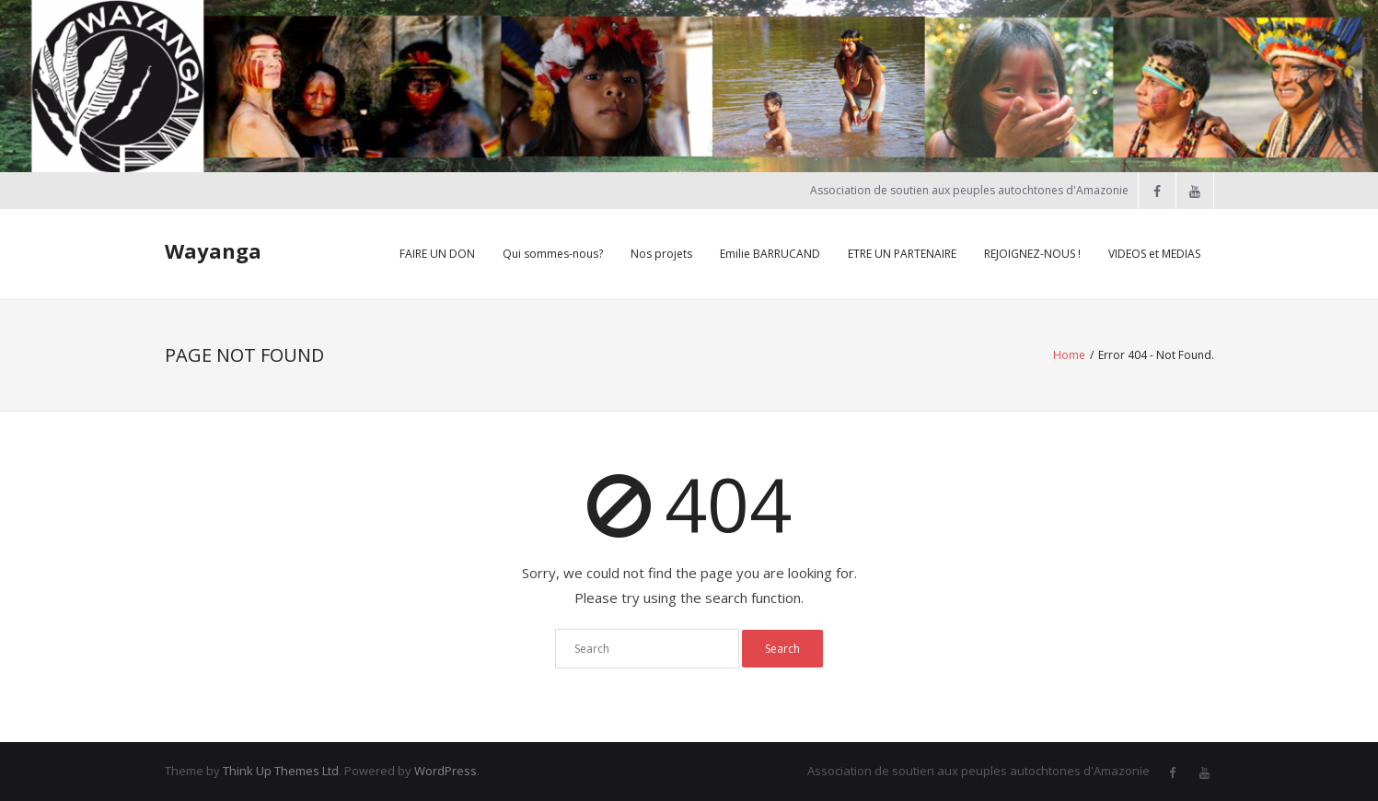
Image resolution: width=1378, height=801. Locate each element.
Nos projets (661, 253)
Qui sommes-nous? (553, 253)
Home (1069, 355)
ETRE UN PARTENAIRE (902, 253)
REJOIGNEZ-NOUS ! (1032, 253)
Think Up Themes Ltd (281, 770)
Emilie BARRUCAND (770, 253)
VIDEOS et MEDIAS (1154, 253)
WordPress (445, 770)
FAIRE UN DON (437, 253)
